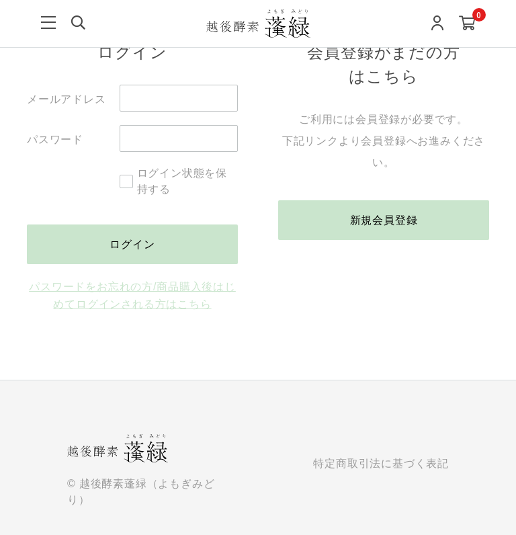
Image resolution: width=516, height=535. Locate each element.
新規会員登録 (384, 220)
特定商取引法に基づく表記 (381, 464)
